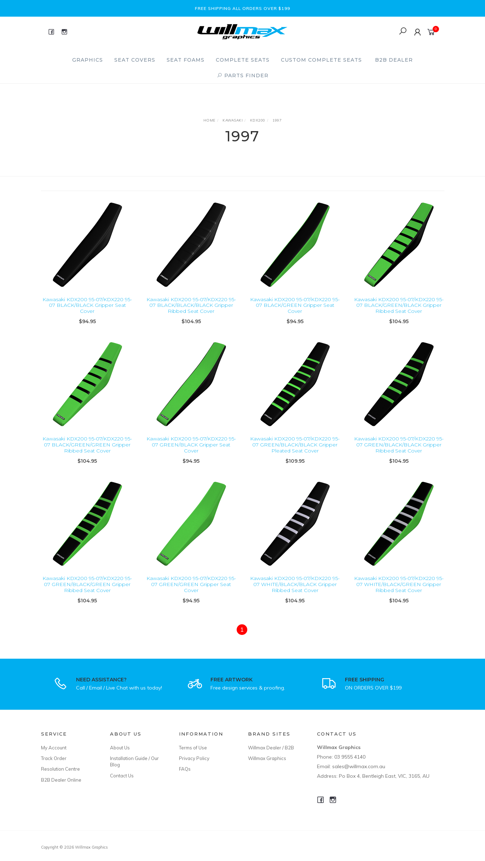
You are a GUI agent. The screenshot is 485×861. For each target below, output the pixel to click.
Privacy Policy (194, 758)
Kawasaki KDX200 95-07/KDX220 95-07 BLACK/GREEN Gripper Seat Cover (295, 305)
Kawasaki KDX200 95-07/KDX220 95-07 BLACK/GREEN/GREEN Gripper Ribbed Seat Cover (87, 450)
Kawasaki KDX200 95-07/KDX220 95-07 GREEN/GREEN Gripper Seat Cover (191, 590)
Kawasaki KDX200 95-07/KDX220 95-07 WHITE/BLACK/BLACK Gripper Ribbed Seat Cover (295, 590)
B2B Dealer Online (61, 780)
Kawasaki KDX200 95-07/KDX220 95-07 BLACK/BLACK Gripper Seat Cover (87, 305)
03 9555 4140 (349, 757)
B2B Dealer (394, 60)
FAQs (185, 769)
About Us (120, 747)
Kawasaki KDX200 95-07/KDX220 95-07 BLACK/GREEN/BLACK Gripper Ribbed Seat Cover (399, 305)
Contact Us (122, 775)
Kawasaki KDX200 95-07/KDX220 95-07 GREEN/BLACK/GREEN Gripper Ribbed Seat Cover (87, 590)
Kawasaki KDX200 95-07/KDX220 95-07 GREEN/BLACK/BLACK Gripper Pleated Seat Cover (295, 450)
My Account (54, 747)
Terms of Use (193, 747)
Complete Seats (243, 60)
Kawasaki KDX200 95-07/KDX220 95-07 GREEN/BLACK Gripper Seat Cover (191, 450)
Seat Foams (185, 60)
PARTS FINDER (243, 75)
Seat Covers (134, 60)
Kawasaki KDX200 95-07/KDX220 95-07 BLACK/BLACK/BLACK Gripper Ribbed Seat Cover (191, 305)
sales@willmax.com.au (358, 766)
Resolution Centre (60, 769)
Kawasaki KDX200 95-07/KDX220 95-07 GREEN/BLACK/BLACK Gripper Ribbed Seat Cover (399, 450)
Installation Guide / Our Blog (134, 761)
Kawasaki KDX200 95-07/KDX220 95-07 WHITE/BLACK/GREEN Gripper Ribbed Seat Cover (399, 590)
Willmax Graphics (267, 758)
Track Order (54, 758)
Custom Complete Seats (321, 60)
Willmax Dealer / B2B (271, 747)
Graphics (87, 60)
